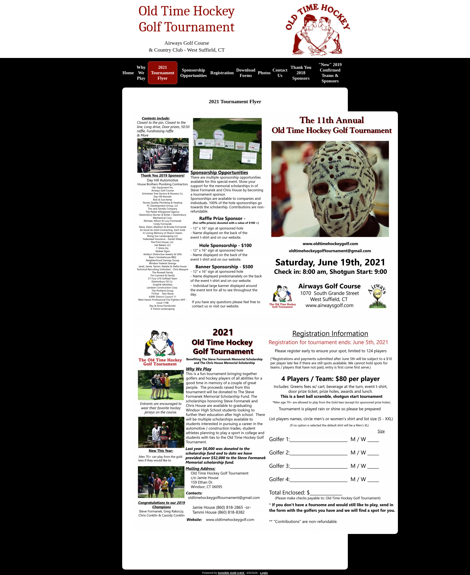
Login (264, 572)
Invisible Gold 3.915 (231, 572)
